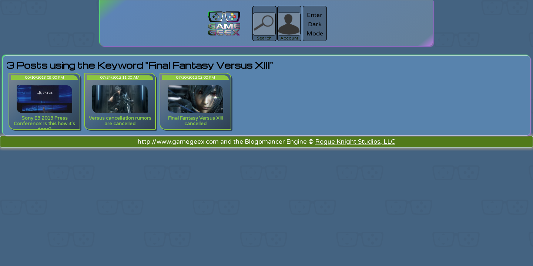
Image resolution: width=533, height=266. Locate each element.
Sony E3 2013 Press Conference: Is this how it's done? (44, 123)
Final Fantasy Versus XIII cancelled (195, 121)
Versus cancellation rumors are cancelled (120, 121)
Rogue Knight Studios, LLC (355, 142)
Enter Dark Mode (314, 24)
